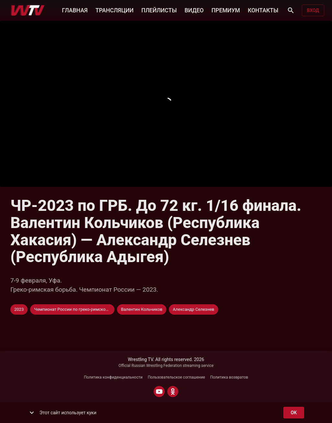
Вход (313, 10)
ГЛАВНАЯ (74, 9)
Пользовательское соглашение (176, 377)
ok (293, 413)
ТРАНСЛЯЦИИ (114, 9)
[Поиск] (291, 10)
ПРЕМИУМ (226, 9)
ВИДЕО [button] (194, 9)
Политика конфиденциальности (113, 377)
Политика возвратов (229, 377)
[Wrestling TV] (28, 10)
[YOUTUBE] (159, 391)
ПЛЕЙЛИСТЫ (159, 9)
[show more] (32, 412)
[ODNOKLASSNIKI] (172, 391)
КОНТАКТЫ (263, 9)
